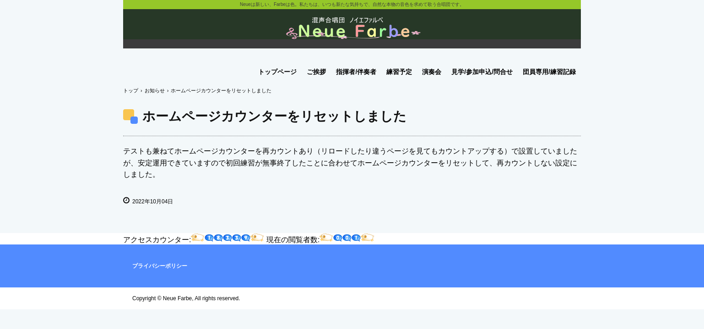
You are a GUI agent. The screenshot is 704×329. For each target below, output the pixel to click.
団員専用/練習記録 (549, 71)
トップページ (277, 71)
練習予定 (399, 71)
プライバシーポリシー (159, 266)
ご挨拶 (316, 71)
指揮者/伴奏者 (356, 71)
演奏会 (431, 71)
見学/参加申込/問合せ (482, 71)
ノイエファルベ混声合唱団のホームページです (352, 32)
